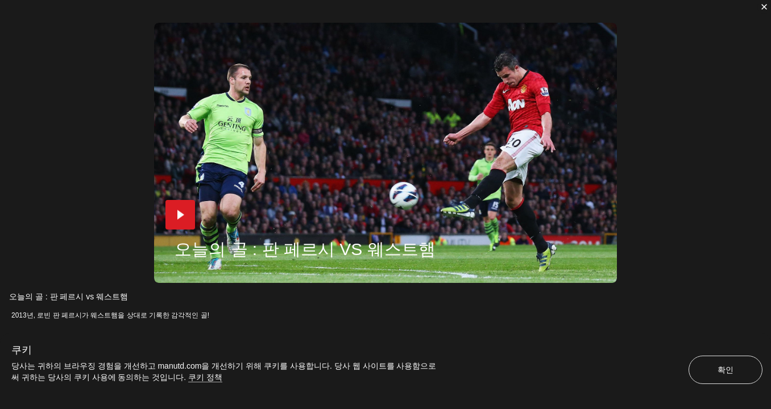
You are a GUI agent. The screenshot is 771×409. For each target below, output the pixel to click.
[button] (180, 214)
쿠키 (21, 350)
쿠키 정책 (205, 377)
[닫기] (764, 7)
